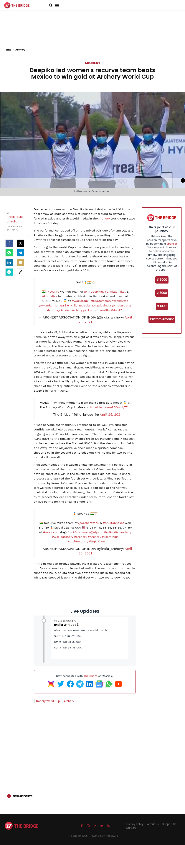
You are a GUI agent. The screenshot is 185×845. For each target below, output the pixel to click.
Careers (131, 828)
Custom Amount (162, 319)
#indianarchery (71, 310)
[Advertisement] (92, 33)
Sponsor (172, 244)
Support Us (169, 824)
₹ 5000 (162, 280)
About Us (153, 824)
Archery (92, 63)
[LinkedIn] (9, 262)
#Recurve (52, 291)
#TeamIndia (110, 537)
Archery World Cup (48, 701)
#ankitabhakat (115, 291)
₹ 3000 (162, 293)
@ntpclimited (118, 301)
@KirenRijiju (68, 305)
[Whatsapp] (9, 252)
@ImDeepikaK (94, 291)
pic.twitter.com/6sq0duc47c (103, 310)
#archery (53, 310)
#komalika (49, 296)
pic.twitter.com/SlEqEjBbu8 (85, 541)
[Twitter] (20, 243)
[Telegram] (20, 252)
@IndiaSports (121, 305)
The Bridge (90, 675)
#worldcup (51, 532)
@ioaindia (104, 305)
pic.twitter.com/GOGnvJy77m (109, 407)
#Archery (94, 537)
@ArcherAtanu (88, 523)
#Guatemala (100, 301)
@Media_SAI (87, 305)
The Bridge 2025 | (78, 836)
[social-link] (20, 272)
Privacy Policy (134, 824)
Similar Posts (22, 796)
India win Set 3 (66, 624)
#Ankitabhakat (113, 523)
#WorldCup (80, 301)
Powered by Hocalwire (104, 836)
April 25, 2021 (111, 414)
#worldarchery (62, 537)
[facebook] (9, 243)
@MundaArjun (49, 305)
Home (9, 49)
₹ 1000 (161, 306)
